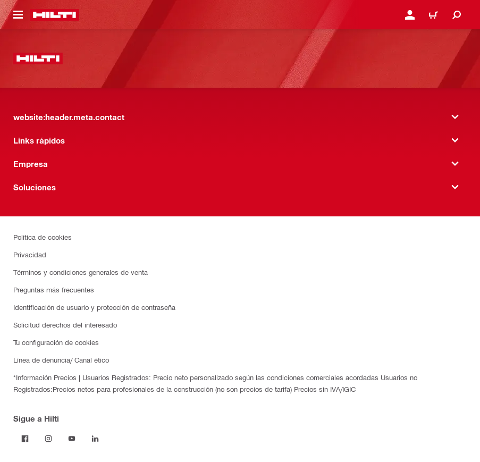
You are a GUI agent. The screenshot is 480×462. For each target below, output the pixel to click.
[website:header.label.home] (54, 15)
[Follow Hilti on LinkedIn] (95, 438)
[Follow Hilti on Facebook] (25, 438)
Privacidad (29, 254)
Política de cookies (42, 237)
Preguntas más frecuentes (53, 289)
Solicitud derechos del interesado (65, 325)
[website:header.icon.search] (456, 15)
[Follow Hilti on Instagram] (48, 438)
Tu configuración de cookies (56, 342)
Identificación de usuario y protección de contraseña (94, 307)
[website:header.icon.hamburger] (18, 15)
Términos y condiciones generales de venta (80, 272)
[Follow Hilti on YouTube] (71, 438)
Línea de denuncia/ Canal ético (61, 360)
